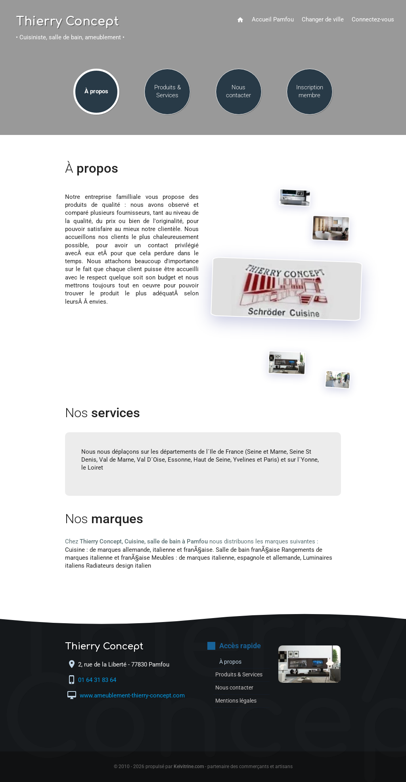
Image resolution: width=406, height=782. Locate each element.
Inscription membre (309, 92)
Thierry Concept (67, 22)
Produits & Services (167, 92)
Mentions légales (238, 700)
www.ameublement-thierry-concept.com (131, 696)
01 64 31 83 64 (98, 680)
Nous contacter (238, 92)
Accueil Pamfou (273, 19)
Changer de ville (323, 19)
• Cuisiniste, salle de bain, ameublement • (70, 37)
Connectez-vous (373, 19)
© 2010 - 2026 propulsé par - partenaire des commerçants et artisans (203, 766)
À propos (96, 92)
